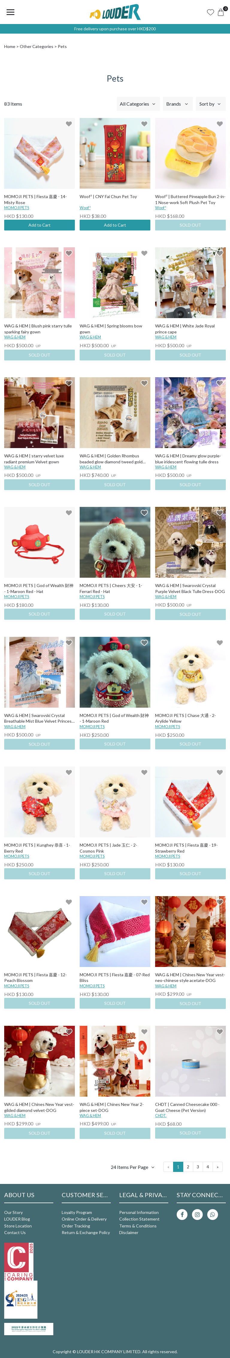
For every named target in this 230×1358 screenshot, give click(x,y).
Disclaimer (128, 1232)
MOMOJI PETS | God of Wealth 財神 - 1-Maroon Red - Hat (38, 588)
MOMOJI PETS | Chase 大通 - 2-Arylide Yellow (185, 718)
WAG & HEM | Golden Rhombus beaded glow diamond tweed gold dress (111, 459)
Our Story (13, 1212)
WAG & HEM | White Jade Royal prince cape (185, 328)
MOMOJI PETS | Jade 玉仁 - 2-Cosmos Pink (108, 848)
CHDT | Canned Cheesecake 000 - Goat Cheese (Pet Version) (187, 1107)
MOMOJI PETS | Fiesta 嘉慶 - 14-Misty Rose (35, 199)
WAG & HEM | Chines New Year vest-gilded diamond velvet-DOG (39, 1107)
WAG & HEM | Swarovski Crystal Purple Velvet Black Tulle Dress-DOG (190, 588)
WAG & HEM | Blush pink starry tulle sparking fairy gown (38, 328)
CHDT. (161, 1115)
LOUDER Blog (17, 1218)
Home (9, 46)
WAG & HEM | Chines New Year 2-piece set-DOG (112, 1107)
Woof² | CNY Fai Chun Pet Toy (108, 196)
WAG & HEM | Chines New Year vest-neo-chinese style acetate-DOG (190, 977)
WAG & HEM (14, 337)
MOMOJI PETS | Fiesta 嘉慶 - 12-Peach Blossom (35, 977)
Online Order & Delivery (84, 1218)
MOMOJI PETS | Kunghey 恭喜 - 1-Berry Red (37, 848)
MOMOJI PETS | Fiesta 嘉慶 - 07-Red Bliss (115, 977)
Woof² (85, 208)
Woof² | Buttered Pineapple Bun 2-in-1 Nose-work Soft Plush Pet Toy (190, 199)
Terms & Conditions (138, 1225)
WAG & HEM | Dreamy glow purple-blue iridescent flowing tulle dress (188, 458)
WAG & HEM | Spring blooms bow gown (111, 328)
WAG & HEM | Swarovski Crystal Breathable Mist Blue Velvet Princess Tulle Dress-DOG (39, 718)
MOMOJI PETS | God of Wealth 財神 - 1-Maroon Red (114, 718)
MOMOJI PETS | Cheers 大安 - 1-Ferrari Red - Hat (111, 588)
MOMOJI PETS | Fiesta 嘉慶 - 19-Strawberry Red (186, 848)
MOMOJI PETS (16, 208)
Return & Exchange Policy (86, 1232)
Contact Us (15, 1232)
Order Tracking (76, 1225)
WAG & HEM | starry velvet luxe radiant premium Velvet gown (34, 458)
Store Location (18, 1225)
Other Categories (36, 46)
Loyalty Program (77, 1212)
